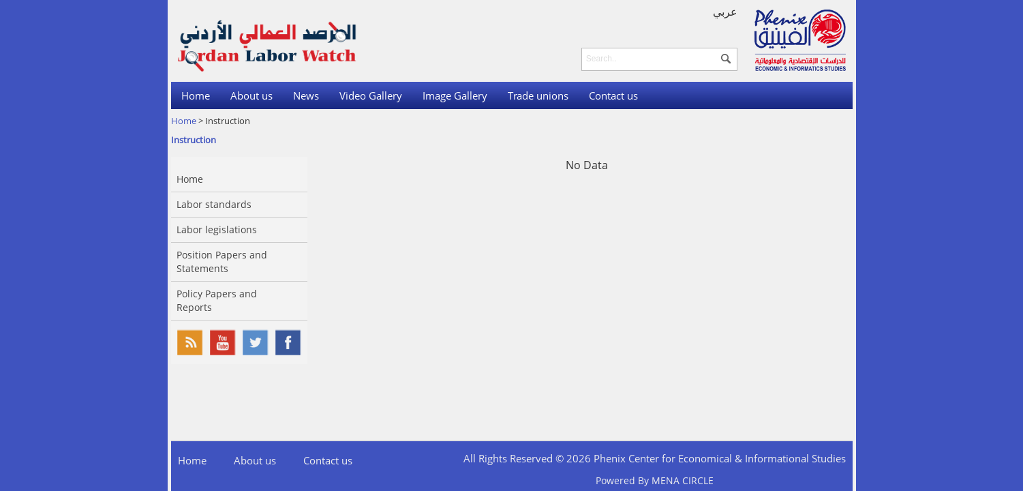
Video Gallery (370, 95)
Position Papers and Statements (222, 261)
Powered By (655, 480)
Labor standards (214, 204)
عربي (725, 11)
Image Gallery (455, 95)
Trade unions (538, 95)
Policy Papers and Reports (217, 300)
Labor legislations (217, 229)
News (306, 95)
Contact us (613, 95)
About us (251, 95)
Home (195, 95)
